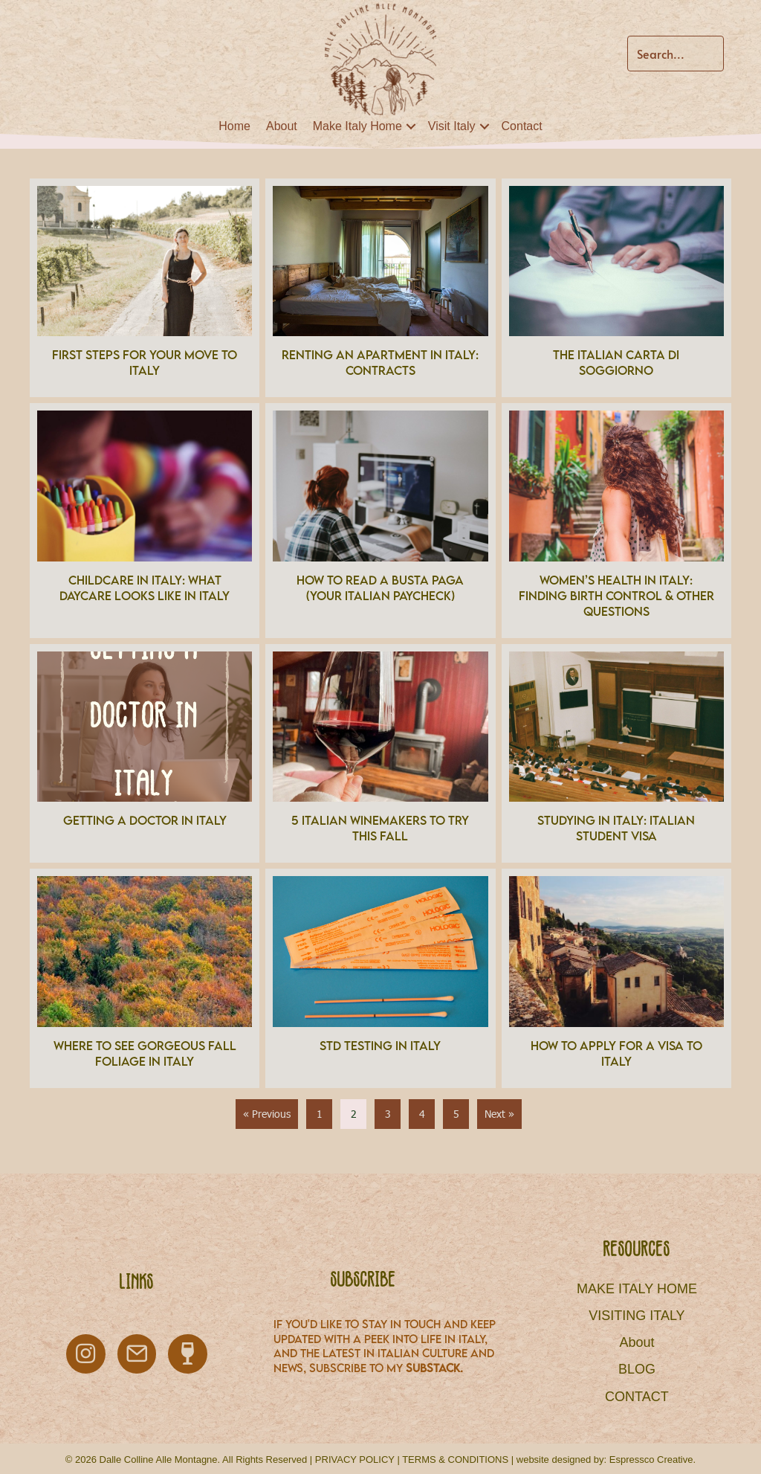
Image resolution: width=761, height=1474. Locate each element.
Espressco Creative (651, 1459)
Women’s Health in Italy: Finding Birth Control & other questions (616, 596)
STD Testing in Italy (380, 1045)
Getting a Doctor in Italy (145, 820)
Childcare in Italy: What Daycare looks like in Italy (144, 588)
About (281, 126)
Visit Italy (452, 126)
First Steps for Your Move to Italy (144, 362)
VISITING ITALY (636, 1315)
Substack (433, 1367)
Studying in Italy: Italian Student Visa (616, 828)
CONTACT (637, 1396)
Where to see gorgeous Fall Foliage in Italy (145, 1053)
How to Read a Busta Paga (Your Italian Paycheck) (380, 588)
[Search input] (675, 53)
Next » (499, 1114)
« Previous (267, 1114)
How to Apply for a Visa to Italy (616, 1053)
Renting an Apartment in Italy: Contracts (380, 362)
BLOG (636, 1369)
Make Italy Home (357, 126)
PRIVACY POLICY (355, 1459)
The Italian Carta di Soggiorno (616, 362)
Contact (522, 126)
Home (234, 126)
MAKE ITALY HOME (637, 1288)
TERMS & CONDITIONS (455, 1459)
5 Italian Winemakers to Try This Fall (380, 828)
